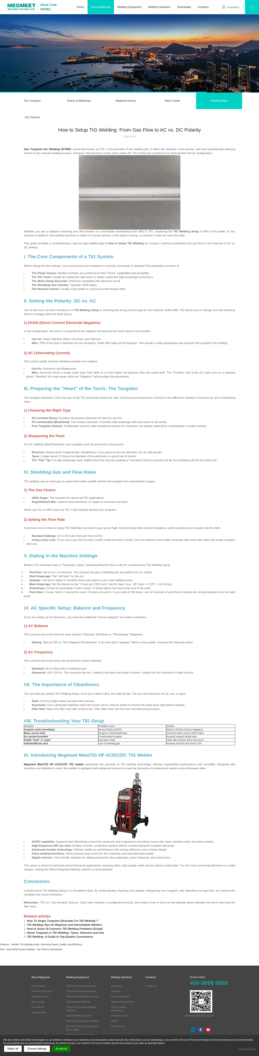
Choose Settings (37, 1048)
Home (80, 7)
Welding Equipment (129, 7)
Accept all (61, 1048)
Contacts (203, 7)
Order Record (118, 1009)
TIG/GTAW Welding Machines (81, 974)
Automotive (116, 969)
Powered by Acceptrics (247, 1049)
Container (116, 974)
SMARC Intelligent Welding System (80, 1020)
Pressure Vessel (119, 999)
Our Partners (227, 100)
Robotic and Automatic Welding (82, 1004)
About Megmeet (101, 7)
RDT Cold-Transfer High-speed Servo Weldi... (82, 1011)
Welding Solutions (159, 7)
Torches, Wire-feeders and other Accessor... (82, 1029)
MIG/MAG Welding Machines (81, 969)
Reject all (12, 1048)
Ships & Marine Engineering (119, 992)
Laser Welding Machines (78, 999)
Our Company (29, 100)
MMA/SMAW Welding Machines (82, 980)
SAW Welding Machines (78, 985)
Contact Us (151, 969)
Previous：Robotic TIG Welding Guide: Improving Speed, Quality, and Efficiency (41, 928)
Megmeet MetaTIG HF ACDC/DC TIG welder (54, 747)
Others (114, 1004)
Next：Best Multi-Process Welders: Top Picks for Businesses (31, 933)
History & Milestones (69, 100)
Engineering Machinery (122, 985)
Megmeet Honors (108, 100)
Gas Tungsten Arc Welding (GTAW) (47, 132)
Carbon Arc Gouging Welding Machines (81, 992)
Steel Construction (120, 980)
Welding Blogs (188, 100)
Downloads (184, 7)
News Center (148, 100)
